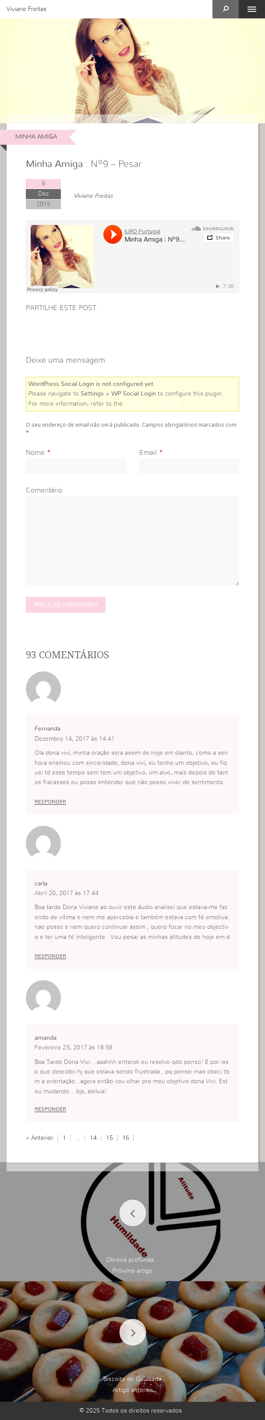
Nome (35, 452)
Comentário (44, 490)
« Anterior (39, 1138)
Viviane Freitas (26, 9)
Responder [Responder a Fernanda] (50, 801)
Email (148, 452)
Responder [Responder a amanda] (50, 1109)
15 (109, 1138)
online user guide (153, 404)
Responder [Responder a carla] (50, 956)
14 (93, 1138)
